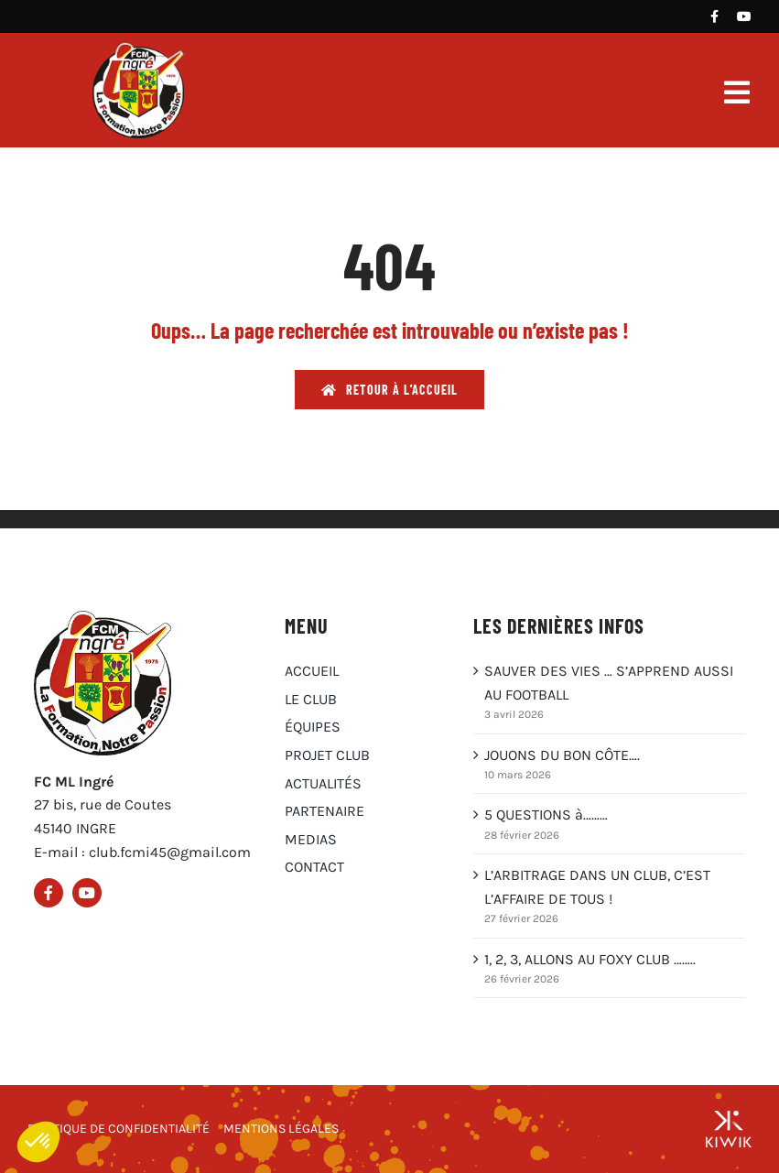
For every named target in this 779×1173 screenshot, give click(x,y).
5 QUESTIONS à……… (546, 814)
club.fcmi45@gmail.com (170, 852)
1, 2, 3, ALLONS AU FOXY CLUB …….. (590, 959)
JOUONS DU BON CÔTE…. (562, 755)
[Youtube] (744, 16)
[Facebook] (714, 16)
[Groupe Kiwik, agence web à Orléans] (729, 1129)
